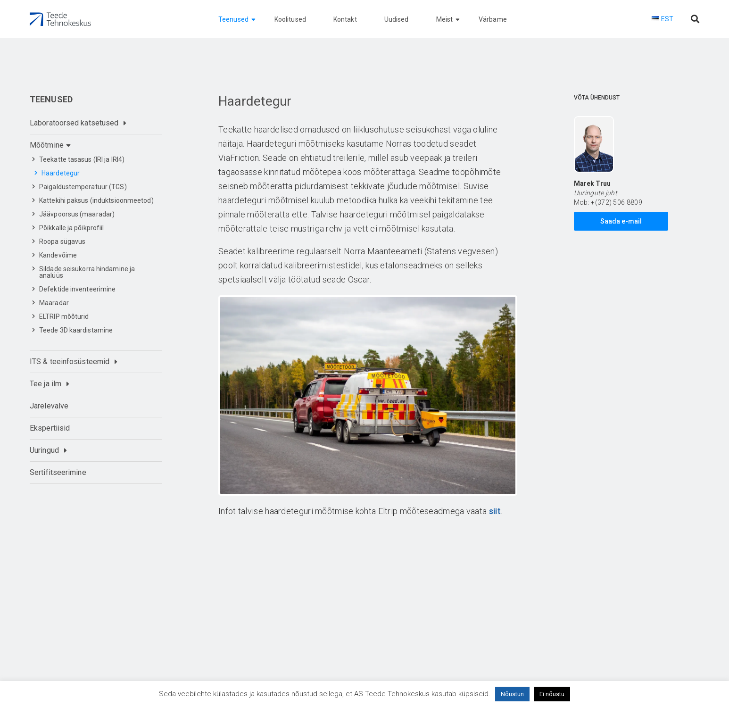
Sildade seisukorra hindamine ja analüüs (87, 272)
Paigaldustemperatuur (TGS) (83, 186)
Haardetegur (60, 173)
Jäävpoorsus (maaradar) (77, 214)
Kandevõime (58, 255)
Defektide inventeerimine (77, 289)
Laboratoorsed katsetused (74, 122)
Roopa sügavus (62, 241)
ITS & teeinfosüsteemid (69, 361)
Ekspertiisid (50, 428)
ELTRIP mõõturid (64, 316)
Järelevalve (49, 405)
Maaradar (54, 302)
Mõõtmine (47, 145)
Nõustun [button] (512, 694)
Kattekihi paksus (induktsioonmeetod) (96, 200)
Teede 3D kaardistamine (76, 330)
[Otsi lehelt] (695, 19)
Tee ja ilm (45, 383)
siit (495, 511)
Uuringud (44, 450)
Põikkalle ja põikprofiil (71, 228)
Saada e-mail (621, 221)
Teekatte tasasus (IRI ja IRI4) (81, 159)
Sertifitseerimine (58, 472)
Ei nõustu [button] (551, 694)
